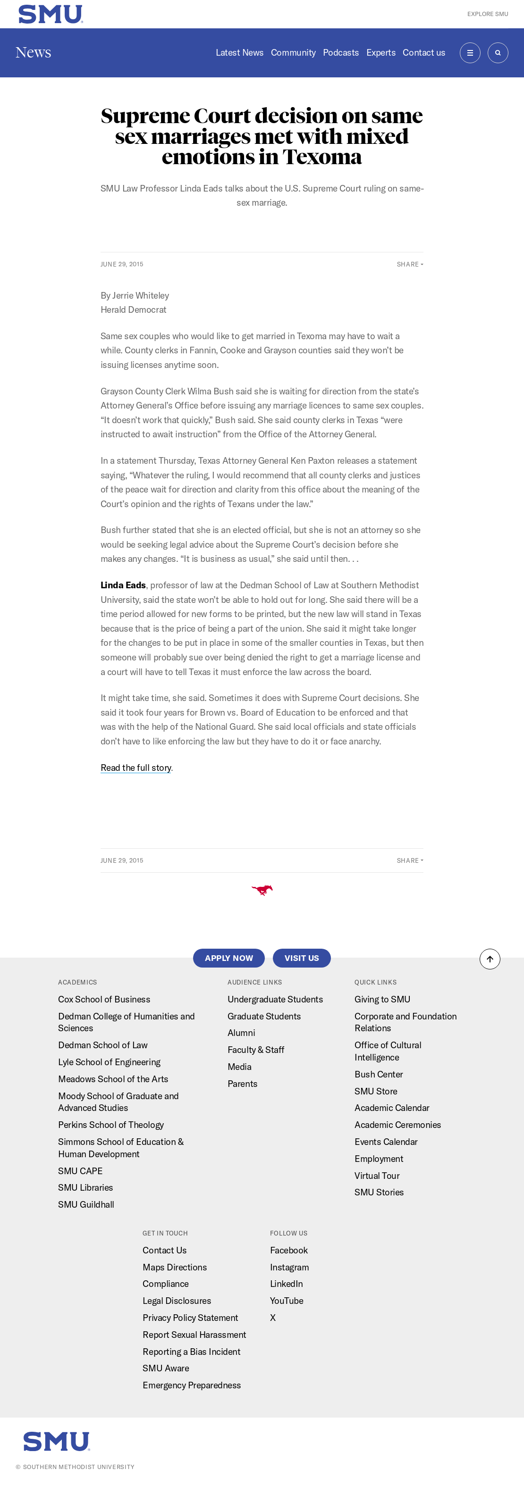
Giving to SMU (383, 999)
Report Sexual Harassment (194, 1334)
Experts (381, 52)
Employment (379, 1158)
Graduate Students (264, 1016)
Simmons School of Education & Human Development (120, 1148)
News (33, 52)
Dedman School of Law (102, 1045)
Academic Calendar (392, 1107)
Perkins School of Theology (111, 1124)
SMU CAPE (80, 1171)
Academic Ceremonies (398, 1124)
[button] (490, 959)
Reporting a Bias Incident (191, 1351)
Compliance (165, 1283)
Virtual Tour (377, 1175)
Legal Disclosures (177, 1300)
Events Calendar (386, 1141)
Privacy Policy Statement (190, 1317)
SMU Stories (379, 1192)
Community (293, 52)
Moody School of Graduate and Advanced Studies (118, 1102)
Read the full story (136, 767)
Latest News (240, 52)
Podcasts (341, 52)
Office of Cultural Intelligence (388, 1051)
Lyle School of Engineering (109, 1062)
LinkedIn (286, 1283)
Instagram (289, 1267)
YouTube (287, 1300)
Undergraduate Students (275, 999)
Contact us (424, 52)
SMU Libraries (85, 1187)
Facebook (289, 1250)
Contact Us (164, 1250)
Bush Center (379, 1074)
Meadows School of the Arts (113, 1079)
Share (408, 264)
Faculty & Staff (256, 1049)
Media (240, 1066)
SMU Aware (166, 1368)
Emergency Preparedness (192, 1385)
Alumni (241, 1032)
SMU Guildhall (86, 1204)
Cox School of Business (104, 999)
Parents (243, 1083)
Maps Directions (175, 1267)
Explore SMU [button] (487, 13)
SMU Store (376, 1091)
